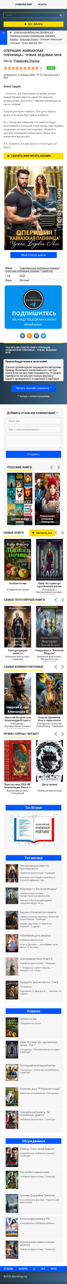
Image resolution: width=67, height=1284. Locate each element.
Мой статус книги (33, 255)
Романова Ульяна (29, 39)
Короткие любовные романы (22, 271)
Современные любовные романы (39, 268)
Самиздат (47, 271)
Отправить (33, 454)
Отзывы (8, 1269)
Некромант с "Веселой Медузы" (49, 652)
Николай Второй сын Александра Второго (18, 719)
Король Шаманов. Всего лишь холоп (49, 719)
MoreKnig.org (6, 4)
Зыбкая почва (17, 583)
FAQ (43, 1269)
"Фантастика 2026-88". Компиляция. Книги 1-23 (18, 786)
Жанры (42, 4)
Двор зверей (49, 784)
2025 (22, 275)
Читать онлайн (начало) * (33, 388)
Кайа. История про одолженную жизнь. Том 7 (49, 585)
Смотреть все (42, 532)
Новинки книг (24, 4)
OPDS (53, 1269)
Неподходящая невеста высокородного (18, 652)
